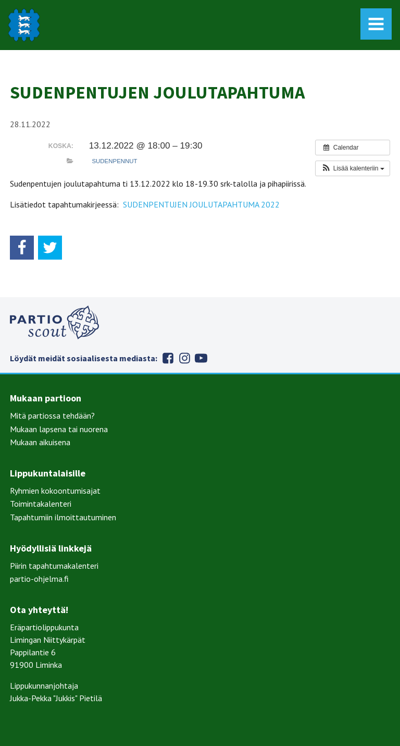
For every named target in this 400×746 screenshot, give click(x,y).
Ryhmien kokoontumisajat (55, 490)
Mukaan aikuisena (40, 442)
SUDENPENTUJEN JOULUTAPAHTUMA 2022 (201, 204)
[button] (352, 168)
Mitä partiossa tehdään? (52, 415)
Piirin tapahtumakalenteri (54, 565)
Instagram (184, 358)
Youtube (201, 358)
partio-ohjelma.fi (39, 578)
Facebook (167, 358)
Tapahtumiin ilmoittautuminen (63, 517)
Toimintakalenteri (40, 503)
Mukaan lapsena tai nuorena (59, 429)
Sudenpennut (114, 161)
